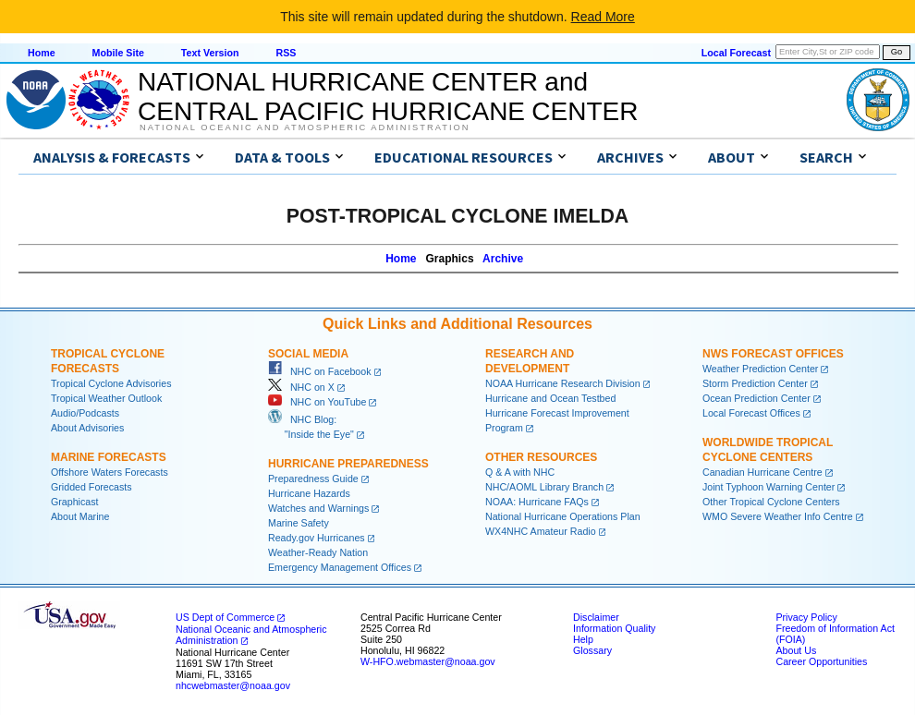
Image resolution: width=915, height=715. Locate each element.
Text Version (210, 52)
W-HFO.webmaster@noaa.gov (427, 661)
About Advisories (87, 427)
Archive (502, 258)
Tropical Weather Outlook (106, 398)
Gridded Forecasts (91, 486)
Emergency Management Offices (339, 567)
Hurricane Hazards (309, 493)
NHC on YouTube (317, 401)
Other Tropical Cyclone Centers (771, 501)
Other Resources (541, 457)
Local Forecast (736, 52)
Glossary (592, 650)
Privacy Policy (805, 617)
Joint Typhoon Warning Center (768, 486)
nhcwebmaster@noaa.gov (233, 685)
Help (583, 639)
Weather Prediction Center (760, 368)
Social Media (308, 353)
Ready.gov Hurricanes (316, 537)
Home (41, 52)
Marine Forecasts (108, 457)
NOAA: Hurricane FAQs (537, 501)
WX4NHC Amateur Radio (540, 531)
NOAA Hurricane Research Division (562, 383)
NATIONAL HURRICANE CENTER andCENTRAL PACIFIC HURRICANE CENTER (388, 96)
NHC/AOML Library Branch (544, 486)
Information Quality (614, 628)
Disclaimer (596, 617)
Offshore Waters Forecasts (109, 472)
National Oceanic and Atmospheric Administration (305, 127)
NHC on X (301, 387)
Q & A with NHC (520, 472)
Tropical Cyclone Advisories (111, 383)
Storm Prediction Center (755, 383)
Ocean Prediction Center (756, 398)
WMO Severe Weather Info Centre (777, 516)
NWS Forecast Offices (773, 353)
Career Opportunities (821, 661)
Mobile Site (118, 52)
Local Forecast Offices (751, 412)
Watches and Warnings (318, 508)
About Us (795, 650)
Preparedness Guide (313, 478)
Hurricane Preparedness (348, 463)
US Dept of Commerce (225, 617)
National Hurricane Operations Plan (562, 516)
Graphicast (75, 501)
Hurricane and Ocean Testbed (550, 398)
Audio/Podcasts (85, 412)
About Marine (80, 516)
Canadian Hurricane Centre (762, 472)
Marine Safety (298, 522)
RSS (285, 52)
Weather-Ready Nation (318, 552)
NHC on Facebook (320, 371)
